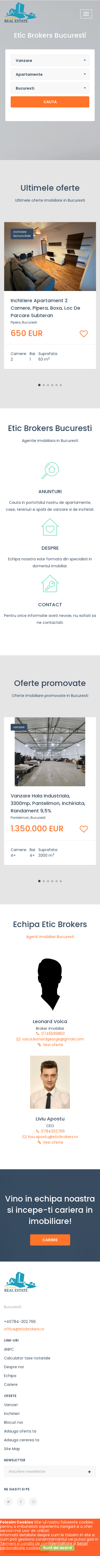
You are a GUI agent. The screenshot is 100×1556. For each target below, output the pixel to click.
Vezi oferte (50, 1044)
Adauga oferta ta (20, 1431)
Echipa (10, 1375)
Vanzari (11, 1404)
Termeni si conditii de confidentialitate (36, 1543)
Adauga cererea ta (21, 1440)
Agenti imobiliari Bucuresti (50, 936)
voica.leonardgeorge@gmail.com (50, 1039)
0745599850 (50, 1033)
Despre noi (14, 1367)
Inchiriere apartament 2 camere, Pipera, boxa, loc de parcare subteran (45, 308)
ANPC (9, 1349)
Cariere (50, 1240)
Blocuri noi (13, 1422)
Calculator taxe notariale (27, 1358)
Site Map (12, 1448)
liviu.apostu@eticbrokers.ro (50, 1136)
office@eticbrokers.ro (24, 1329)
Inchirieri (11, 1413)
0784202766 (50, 1131)
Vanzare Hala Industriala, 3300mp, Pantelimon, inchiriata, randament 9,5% (48, 803)
